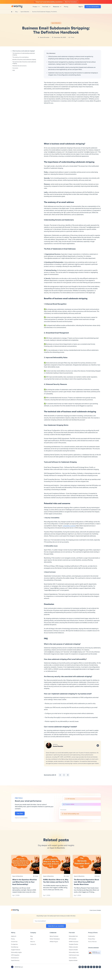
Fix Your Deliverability (92, 6)
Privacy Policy (91, 939)
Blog (16, 11)
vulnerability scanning (69, 526)
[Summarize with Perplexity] (67, 775)
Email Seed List (15, 957)
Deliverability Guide (74, 952)
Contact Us (33, 944)
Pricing (13, 939)
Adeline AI (13, 936)
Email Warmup (14, 947)
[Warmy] (16, 6)
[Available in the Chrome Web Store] (94, 952)
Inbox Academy (73, 957)
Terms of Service (92, 941)
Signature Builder (73, 960)
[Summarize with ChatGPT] (60, 775)
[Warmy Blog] (15, 910)
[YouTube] (82, 967)
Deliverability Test (73, 936)
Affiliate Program (54, 941)
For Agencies (14, 944)
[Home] (11, 11)
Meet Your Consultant (71, 1)
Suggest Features (15, 949)
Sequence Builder (73, 949)
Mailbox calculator (73, 947)
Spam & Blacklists (25, 11)
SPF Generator (72, 939)
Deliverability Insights (16, 952)
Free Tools (20, 813)
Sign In (81, 6)
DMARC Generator (73, 941)
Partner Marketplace (55, 939)
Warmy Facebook (54, 936)
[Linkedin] (80, 967)
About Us (32, 941)
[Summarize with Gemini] (64, 775)
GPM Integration (15, 955)
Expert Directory (15, 960)
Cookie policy (91, 936)
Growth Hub (14, 941)
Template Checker (73, 944)
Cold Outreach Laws (74, 955)
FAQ (31, 939)
